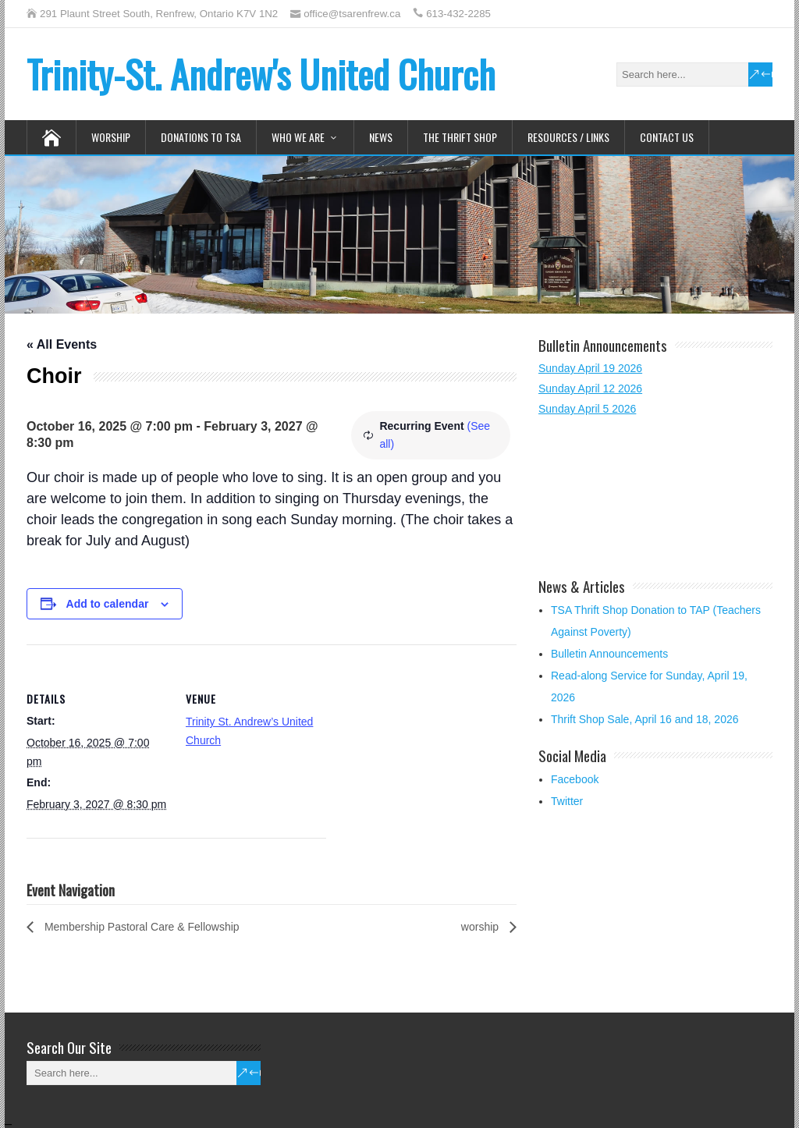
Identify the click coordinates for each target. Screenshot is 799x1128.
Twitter (567, 801)
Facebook (574, 779)
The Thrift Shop (460, 137)
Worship (110, 137)
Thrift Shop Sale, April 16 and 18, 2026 (645, 719)
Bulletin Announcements (609, 653)
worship (481, 926)
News (380, 137)
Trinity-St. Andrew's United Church (261, 73)
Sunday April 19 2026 (590, 368)
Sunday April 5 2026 (587, 409)
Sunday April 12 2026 (590, 388)
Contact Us (667, 137)
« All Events (62, 344)
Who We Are (298, 137)
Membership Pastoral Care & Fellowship (140, 926)
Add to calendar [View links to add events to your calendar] (107, 604)
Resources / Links (568, 137)
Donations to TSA (201, 137)
